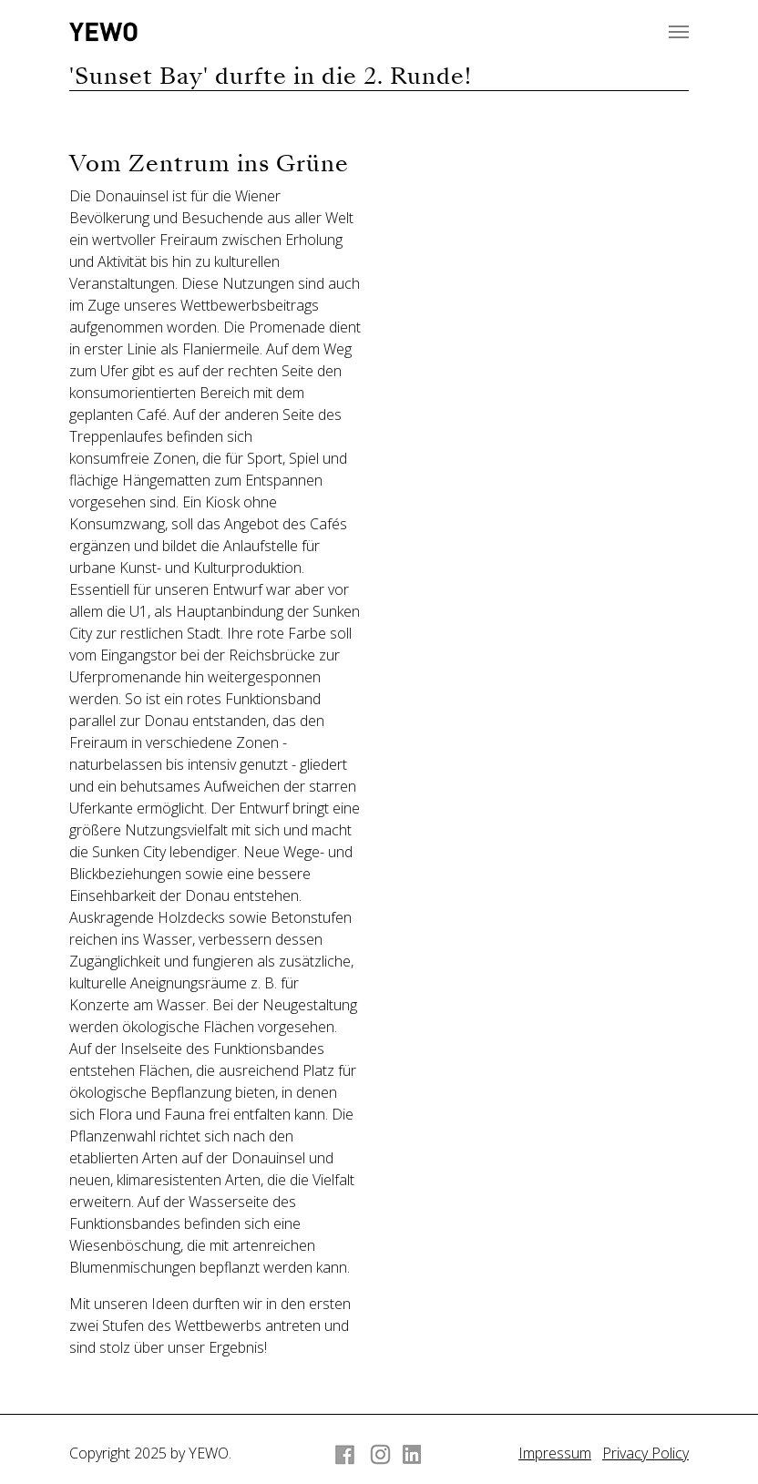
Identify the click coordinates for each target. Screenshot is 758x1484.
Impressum (554, 1453)
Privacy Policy (645, 1453)
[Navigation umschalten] (679, 31)
